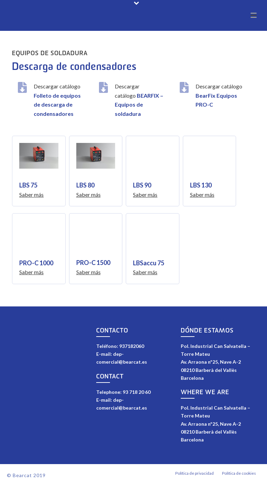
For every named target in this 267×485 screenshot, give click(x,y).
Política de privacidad (194, 475)
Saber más (31, 194)
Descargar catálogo (219, 95)
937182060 (131, 346)
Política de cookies (239, 475)
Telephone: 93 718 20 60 (123, 392)
